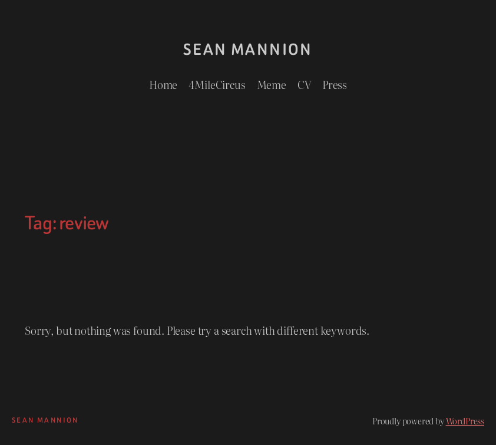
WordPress (465, 420)
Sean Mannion (248, 49)
